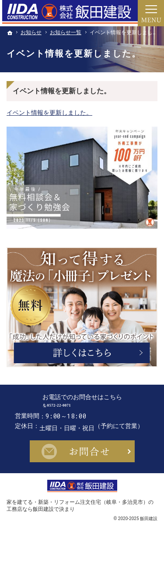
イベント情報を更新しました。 (49, 112)
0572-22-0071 (90, 411)
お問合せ (82, 463)
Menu (151, 13)
